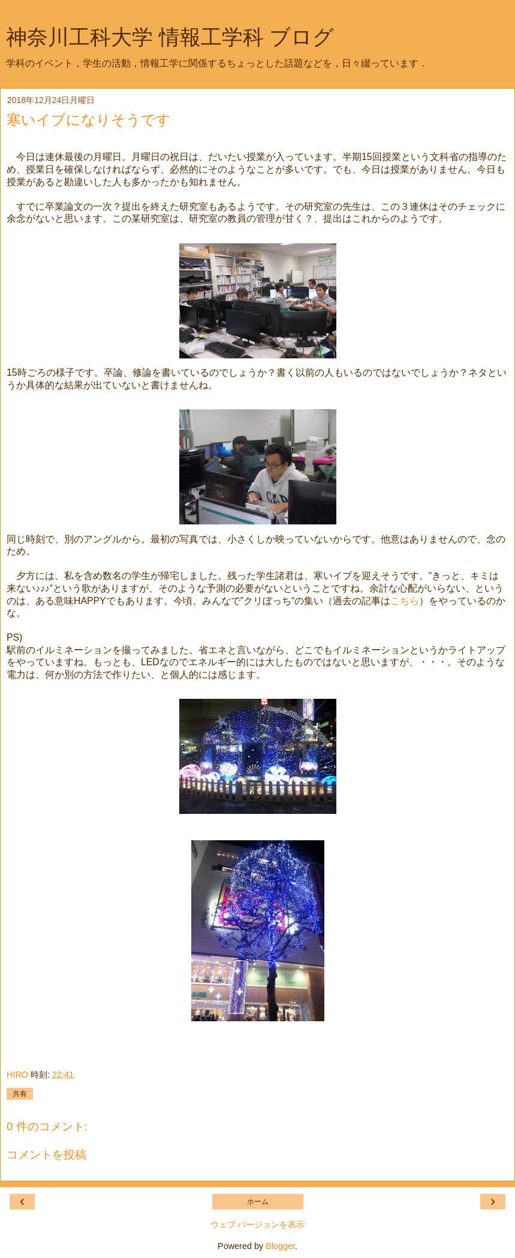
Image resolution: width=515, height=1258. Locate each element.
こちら (404, 601)
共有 (20, 1094)
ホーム (258, 1201)
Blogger (280, 1246)
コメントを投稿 (46, 1154)
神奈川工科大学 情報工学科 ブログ (170, 37)
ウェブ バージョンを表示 (257, 1224)
